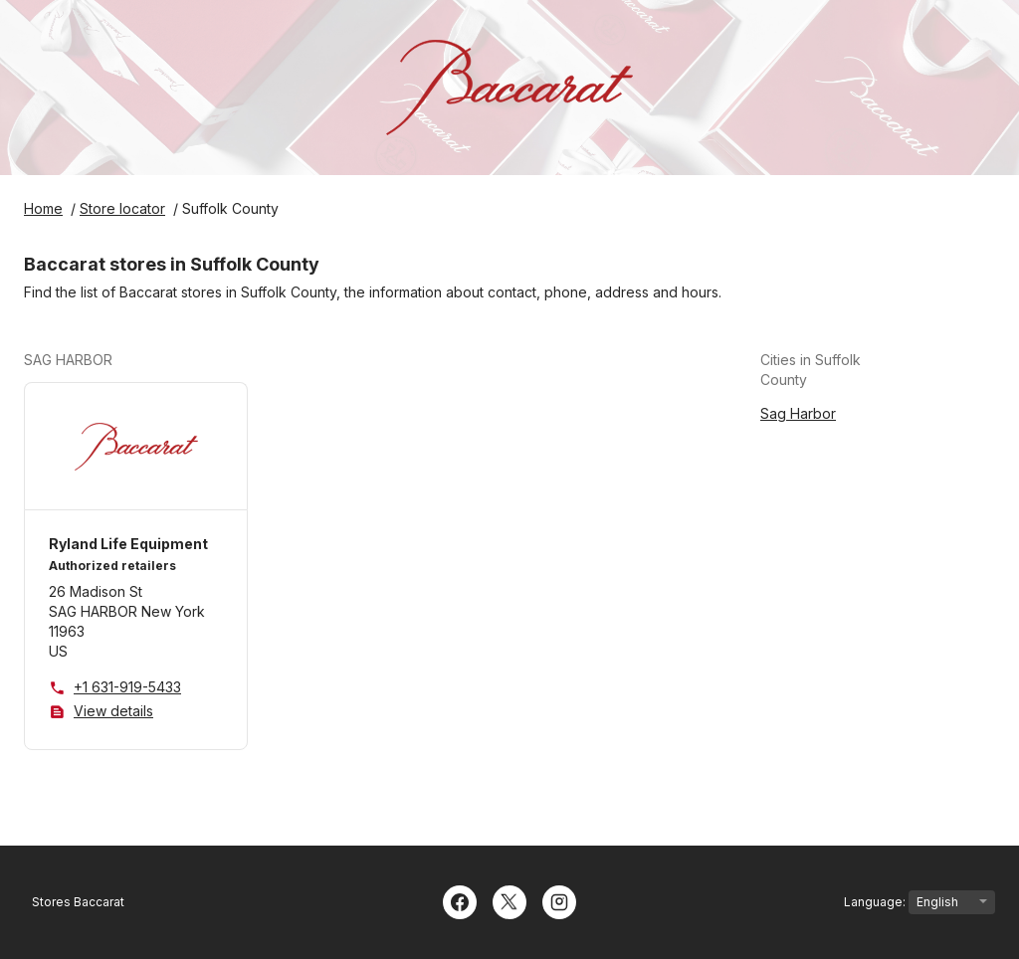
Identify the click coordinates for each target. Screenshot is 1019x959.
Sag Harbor (798, 413)
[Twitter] (509, 900)
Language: (919, 902)
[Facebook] (460, 900)
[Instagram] (559, 900)
